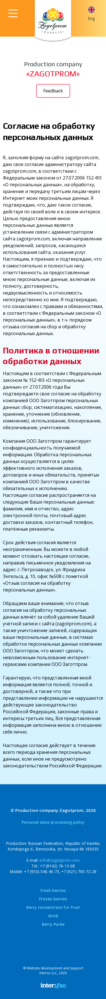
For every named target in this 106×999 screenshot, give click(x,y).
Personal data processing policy (53, 822)
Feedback (53, 91)
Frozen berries (53, 898)
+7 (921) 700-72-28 (78, 871)
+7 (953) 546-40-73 (41, 871)
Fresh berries (53, 890)
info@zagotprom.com (60, 860)
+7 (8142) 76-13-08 (57, 866)
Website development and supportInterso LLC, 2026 (55, 970)
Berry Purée (53, 924)
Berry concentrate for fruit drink (53, 911)
